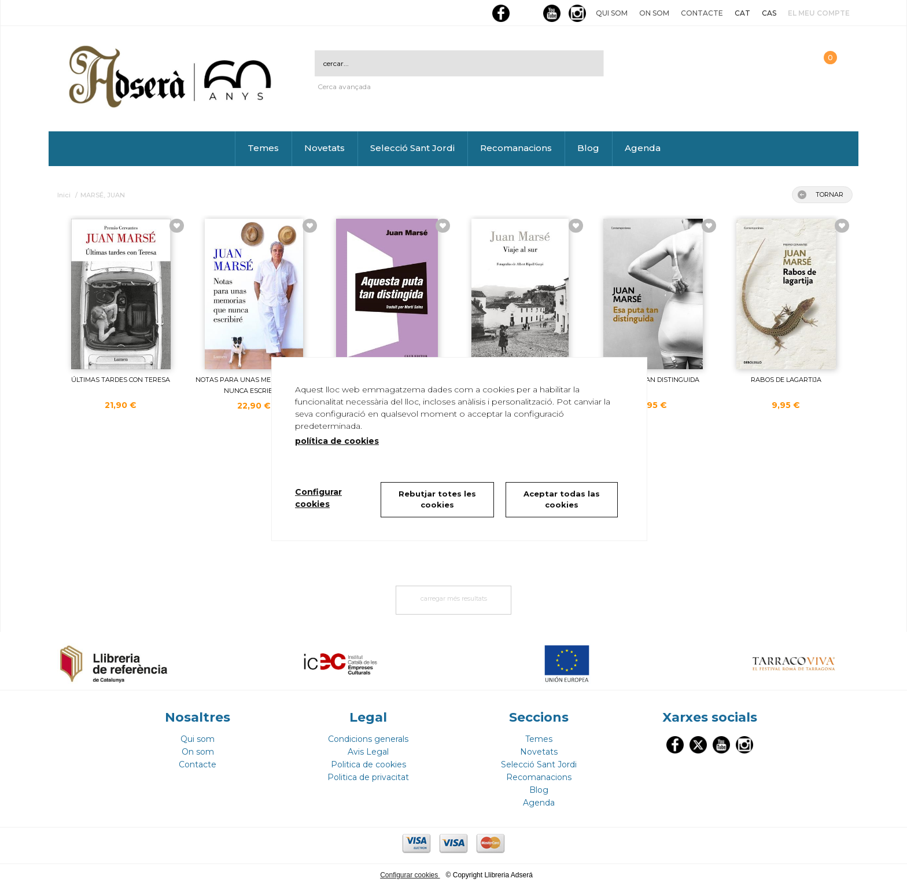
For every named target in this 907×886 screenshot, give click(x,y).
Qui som (612, 13)
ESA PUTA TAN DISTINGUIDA (653, 380)
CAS (769, 13)
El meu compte (819, 13)
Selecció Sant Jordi (412, 147)
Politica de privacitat (368, 777)
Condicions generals (368, 739)
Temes (263, 147)
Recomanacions (516, 147)
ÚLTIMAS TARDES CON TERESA (120, 380)
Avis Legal (368, 752)
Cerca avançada (344, 86)
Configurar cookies (410, 875)
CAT (742, 13)
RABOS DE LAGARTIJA (786, 380)
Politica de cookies (368, 764)
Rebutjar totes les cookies (437, 499)
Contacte (702, 13)
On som (654, 13)
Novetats (324, 147)
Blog (588, 147)
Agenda (643, 147)
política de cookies (337, 441)
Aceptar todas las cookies (561, 499)
